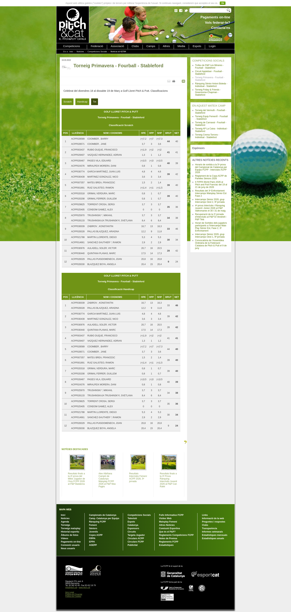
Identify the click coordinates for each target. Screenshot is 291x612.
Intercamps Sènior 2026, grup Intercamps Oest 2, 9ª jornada (210, 200)
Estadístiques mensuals (214, 535)
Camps (150, 46)
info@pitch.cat (71, 587)
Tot (94, 101)
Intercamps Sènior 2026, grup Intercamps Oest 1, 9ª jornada (210, 235)
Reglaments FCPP (168, 541)
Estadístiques (166, 545)
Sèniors (93, 528)
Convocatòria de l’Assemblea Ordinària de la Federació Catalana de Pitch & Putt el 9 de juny (211, 244)
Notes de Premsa (168, 538)
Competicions (71, 46)
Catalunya (132, 525)
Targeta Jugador (136, 535)
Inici (71, 51)
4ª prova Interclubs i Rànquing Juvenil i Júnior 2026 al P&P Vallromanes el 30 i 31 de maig (210, 208)
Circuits (131, 531)
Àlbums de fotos (69, 535)
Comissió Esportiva (169, 528)
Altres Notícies (167, 525)
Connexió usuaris (70, 545)
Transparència (209, 528)
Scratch (67, 101)
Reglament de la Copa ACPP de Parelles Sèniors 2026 (211, 177)
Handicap (82, 101)
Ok (222, 3)
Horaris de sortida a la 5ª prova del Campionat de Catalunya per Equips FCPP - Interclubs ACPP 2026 (211, 168)
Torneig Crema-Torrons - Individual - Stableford (207, 136)
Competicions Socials (97, 51)
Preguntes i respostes (213, 521)
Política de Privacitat (73, 594)
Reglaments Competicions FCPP (176, 535)
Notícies (80, 51)
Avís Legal (69, 592)
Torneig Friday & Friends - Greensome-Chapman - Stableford (208, 92)
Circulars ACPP (135, 538)
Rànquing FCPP (97, 521)
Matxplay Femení (168, 521)
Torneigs (65, 525)
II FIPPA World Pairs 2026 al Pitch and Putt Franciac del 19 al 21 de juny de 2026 (211, 184)
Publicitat (132, 545)
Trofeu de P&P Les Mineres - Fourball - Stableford (209, 66)
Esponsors (133, 528)
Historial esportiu (70, 531)
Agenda (65, 521)
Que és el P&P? (167, 531)
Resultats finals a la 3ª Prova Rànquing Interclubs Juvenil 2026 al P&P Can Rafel (168, 480)
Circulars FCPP (135, 541)
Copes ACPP (96, 535)
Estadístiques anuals (213, 538)
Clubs (135, 46)
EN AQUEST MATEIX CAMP (208, 105)
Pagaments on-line (71, 541)
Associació (117, 46)
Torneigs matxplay (70, 528)
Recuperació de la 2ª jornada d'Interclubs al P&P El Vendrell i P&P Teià (210, 217)
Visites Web (165, 518)
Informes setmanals (212, 531)
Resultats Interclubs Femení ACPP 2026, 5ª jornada (138, 477)
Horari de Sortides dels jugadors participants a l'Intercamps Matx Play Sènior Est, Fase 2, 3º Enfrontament (211, 227)
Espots (197, 46)
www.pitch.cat (84, 587)
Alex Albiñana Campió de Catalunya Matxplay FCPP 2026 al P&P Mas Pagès (107, 480)
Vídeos (64, 538)
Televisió (132, 518)
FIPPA (92, 538)
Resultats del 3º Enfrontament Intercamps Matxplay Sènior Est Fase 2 (210, 193)
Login (212, 46)
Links (205, 515)
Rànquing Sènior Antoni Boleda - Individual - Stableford (211, 84)
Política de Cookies (73, 596)
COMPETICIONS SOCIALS (208, 60)
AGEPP (93, 545)
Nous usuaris (68, 548)
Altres (166, 46)
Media (181, 46)
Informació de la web (213, 518)
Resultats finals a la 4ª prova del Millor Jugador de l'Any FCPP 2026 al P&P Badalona (76, 478)
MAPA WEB (65, 509)
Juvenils (93, 531)
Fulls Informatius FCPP (171, 515)
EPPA (92, 541)
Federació (97, 46)
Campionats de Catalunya (102, 515)
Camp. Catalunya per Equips (104, 518)
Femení (93, 525)
